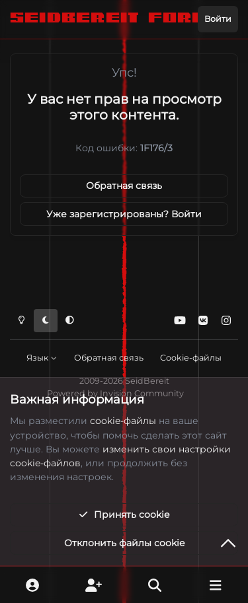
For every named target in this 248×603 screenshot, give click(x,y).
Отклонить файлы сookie (124, 543)
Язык (41, 358)
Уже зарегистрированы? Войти (124, 214)
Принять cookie (124, 514)
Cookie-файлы (191, 358)
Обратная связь (124, 186)
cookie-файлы (123, 421)
